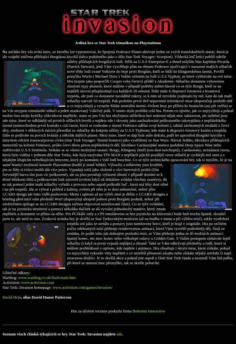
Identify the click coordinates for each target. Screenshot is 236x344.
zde (119, 334)
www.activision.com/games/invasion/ (82, 287)
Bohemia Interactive (148, 311)
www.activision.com (37, 282)
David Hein (11, 297)
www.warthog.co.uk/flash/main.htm (47, 277)
